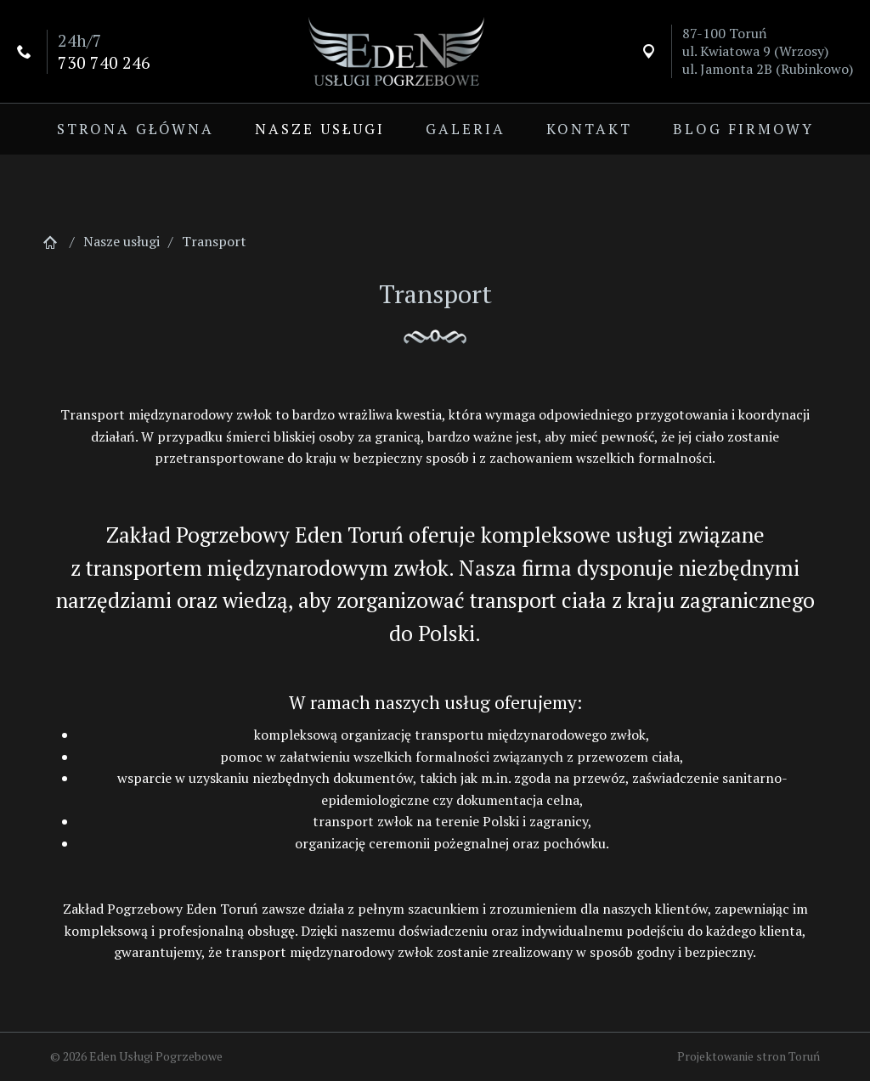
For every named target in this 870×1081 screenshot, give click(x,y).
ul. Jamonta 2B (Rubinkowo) (767, 68)
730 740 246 (104, 62)
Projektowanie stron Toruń (748, 1056)
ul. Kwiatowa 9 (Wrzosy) (755, 51)
